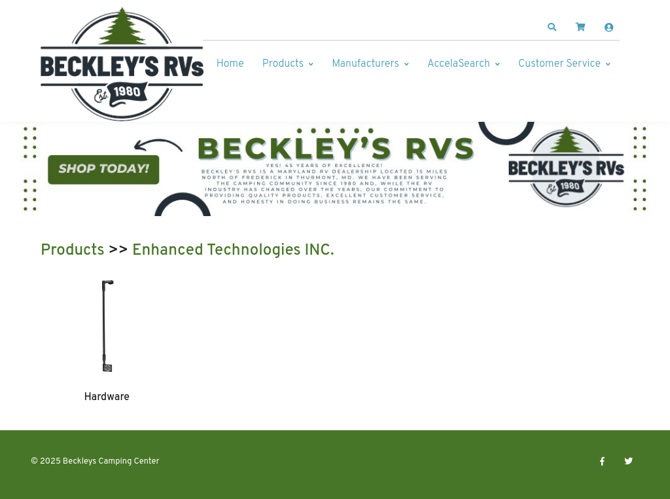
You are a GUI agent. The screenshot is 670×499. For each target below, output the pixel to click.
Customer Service (559, 64)
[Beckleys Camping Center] (122, 64)
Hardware (107, 397)
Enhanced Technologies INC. (233, 251)
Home (230, 64)
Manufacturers (365, 64)
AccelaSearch (458, 64)
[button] (552, 27)
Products (283, 64)
